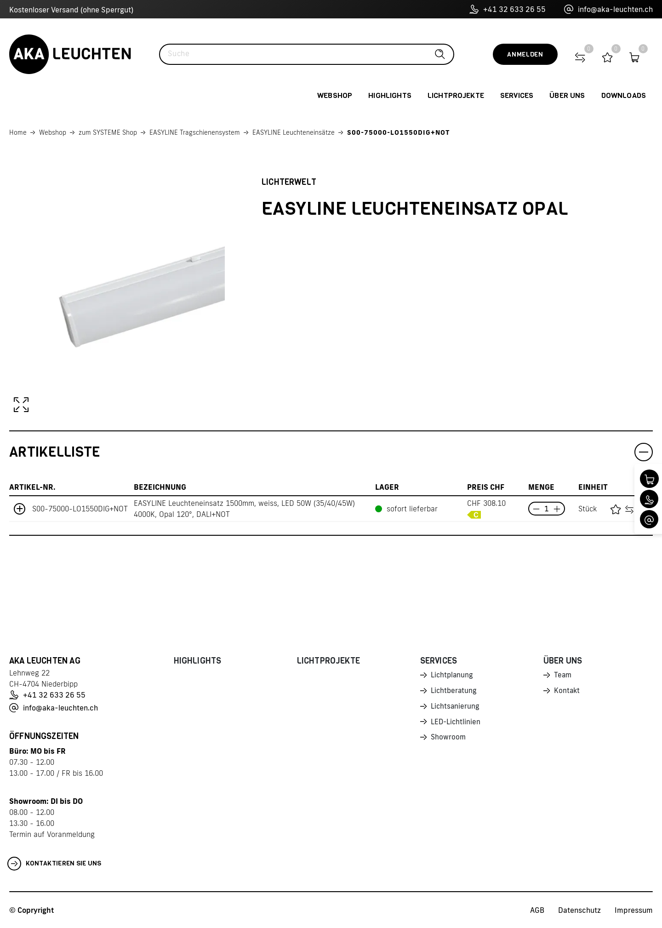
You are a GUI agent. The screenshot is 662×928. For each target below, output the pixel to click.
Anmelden (525, 54)
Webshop (52, 132)
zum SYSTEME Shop (108, 132)
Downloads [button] (623, 95)
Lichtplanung (452, 675)
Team (563, 675)
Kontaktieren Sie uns (54, 864)
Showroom (449, 740)
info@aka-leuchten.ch (608, 9)
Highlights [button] (389, 95)
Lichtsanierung (455, 707)
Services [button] (516, 95)
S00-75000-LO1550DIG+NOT (398, 132)
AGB (537, 910)
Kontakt (567, 691)
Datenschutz (579, 910)
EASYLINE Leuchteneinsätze (293, 132)
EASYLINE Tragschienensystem (194, 132)
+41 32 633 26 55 (507, 9)
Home (18, 132)
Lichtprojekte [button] (456, 95)
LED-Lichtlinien (456, 723)
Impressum (634, 910)
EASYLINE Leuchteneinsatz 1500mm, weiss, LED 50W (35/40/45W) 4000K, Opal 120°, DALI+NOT (244, 508)
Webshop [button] (334, 95)
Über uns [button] (567, 95)
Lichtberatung (454, 691)
